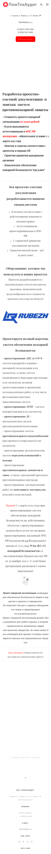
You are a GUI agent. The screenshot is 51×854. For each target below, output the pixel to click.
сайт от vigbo (25, 848)
